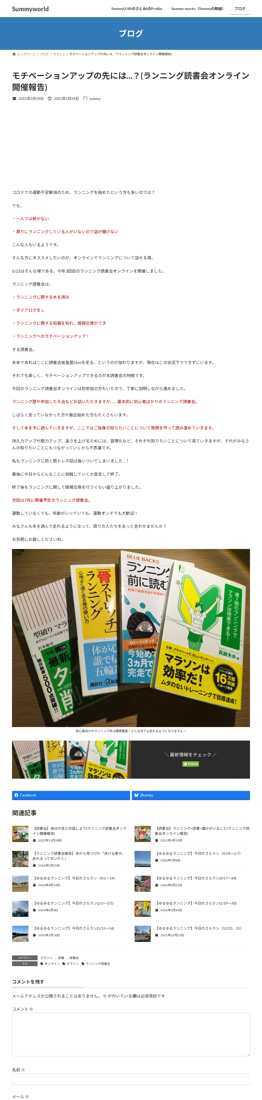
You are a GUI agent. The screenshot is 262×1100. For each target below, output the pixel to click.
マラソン (46, 958)
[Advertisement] (131, 145)
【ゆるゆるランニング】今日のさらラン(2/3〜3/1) (72, 903)
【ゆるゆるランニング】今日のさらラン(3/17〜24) (195, 878)
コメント (22, 1009)
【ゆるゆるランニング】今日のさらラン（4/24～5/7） (199, 853)
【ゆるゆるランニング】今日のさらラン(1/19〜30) (196, 903)
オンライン (52, 964)
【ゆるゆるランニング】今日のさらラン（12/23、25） (199, 928)
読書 (61, 958)
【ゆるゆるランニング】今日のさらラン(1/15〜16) (73, 928)
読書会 (74, 958)
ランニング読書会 (98, 964)
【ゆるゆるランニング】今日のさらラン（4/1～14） (74, 878)
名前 (18, 1077)
